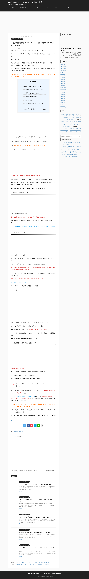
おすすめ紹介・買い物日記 (17, 431)
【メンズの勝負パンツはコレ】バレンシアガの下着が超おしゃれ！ (35, 484)
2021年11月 (63, 68)
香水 (46, 7)
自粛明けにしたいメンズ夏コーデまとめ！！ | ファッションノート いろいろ (70, 131)
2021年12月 (63, 66)
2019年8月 (62, 92)
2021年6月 (62, 75)
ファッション (35, 7)
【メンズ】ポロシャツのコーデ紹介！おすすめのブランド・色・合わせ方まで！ (33, 564)
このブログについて (24, 7)
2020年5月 (62, 77)
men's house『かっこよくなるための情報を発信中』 (26, 2)
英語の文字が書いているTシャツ (33, 103)
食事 (69, 7)
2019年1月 (62, 106)
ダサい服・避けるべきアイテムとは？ (32, 86)
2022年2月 (62, 64)
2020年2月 (62, 83)
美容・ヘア (57, 7)
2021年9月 (62, 72)
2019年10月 (63, 91)
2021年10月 (63, 70)
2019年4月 (62, 100)
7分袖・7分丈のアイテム (31, 93)
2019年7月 (62, 94)
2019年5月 (62, 98)
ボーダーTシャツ (28, 100)
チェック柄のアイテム (30, 96)
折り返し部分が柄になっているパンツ (34, 89)
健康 (13, 10)
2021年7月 (62, 74)
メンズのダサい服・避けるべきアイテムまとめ (34, 109)
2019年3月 (62, 102)
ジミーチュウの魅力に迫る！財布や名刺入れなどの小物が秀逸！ (35, 532)
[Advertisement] (44, 22)
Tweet (12, 420)
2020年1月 (62, 85)
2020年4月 (62, 79)
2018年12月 (63, 107)
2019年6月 (62, 96)
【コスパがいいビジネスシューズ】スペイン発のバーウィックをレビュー (32, 562)
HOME (13, 7)
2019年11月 (63, 89)
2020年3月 (62, 81)
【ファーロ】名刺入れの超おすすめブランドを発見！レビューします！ (37, 517)
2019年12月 (63, 87)
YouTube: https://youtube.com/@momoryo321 (44, 576)
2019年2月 (62, 104)
